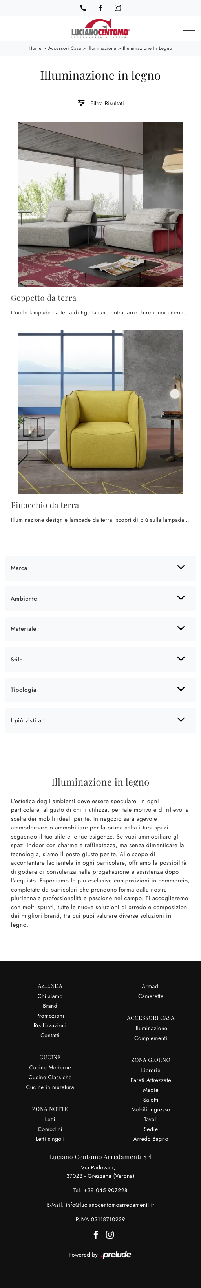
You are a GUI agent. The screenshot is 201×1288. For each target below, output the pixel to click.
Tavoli (151, 1120)
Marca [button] (19, 568)
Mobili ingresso (151, 1110)
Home (35, 48)
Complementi (151, 1038)
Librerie (151, 1070)
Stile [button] (17, 659)
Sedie (151, 1129)
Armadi (151, 986)
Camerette (151, 996)
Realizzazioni (50, 1026)
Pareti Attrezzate (150, 1080)
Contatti (50, 1036)
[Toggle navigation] (189, 27)
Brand (50, 1006)
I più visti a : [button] (28, 720)
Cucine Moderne (50, 1068)
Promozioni (50, 1016)
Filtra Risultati (100, 103)
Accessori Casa (64, 48)
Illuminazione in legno (147, 48)
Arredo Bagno (150, 1139)
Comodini (50, 1129)
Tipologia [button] (24, 689)
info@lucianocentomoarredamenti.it (110, 1205)
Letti (50, 1120)
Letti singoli (50, 1139)
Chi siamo (50, 996)
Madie (151, 1090)
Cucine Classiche (50, 1078)
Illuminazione (102, 48)
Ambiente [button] (24, 598)
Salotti (151, 1100)
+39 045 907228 (106, 1191)
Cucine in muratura (50, 1087)
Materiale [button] (24, 629)
